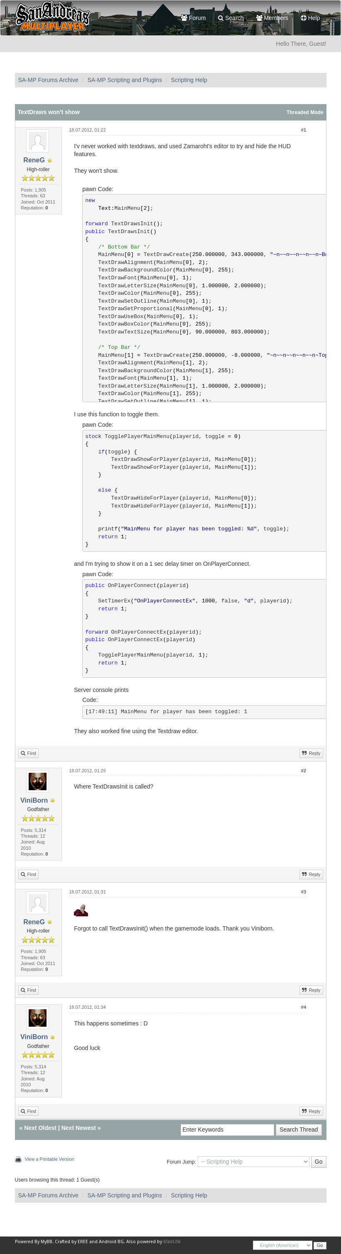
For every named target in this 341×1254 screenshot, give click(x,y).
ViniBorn (34, 800)
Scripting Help (189, 80)
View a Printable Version (49, 1159)
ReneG (34, 160)
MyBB (46, 1241)
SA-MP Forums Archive (48, 80)
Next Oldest (40, 1128)
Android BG (111, 1241)
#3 (303, 891)
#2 (303, 770)
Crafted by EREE (71, 1241)
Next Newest (78, 1128)
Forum (193, 18)
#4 (303, 1007)
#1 (303, 129)
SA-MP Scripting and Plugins (124, 80)
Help (310, 18)
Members (272, 18)
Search (230, 18)
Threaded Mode (305, 112)
